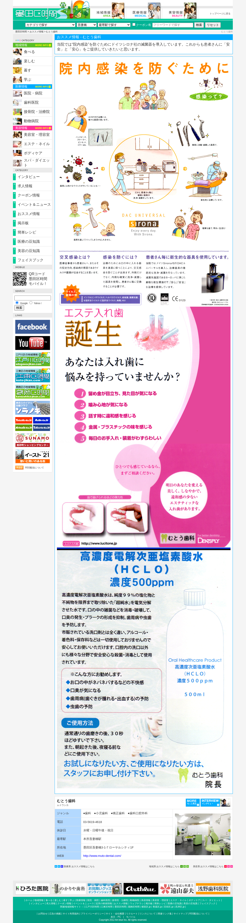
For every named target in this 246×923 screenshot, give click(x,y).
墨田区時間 (21, 31)
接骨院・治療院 (37, 112)
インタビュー (29, 177)
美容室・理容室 (37, 135)
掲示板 (23, 223)
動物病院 (31, 121)
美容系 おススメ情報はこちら (208, 866)
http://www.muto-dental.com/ (102, 856)
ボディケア (33, 153)
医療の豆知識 (29, 241)
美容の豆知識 (29, 251)
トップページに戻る (220, 13)
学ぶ (27, 79)
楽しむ (29, 61)
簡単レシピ (27, 232)
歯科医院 (31, 102)
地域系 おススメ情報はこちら (164, 866)
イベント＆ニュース (34, 204)
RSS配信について (34, 467)
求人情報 (25, 186)
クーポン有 (141, 25)
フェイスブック (31, 260)
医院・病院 (33, 93)
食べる (29, 52)
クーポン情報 (29, 195)
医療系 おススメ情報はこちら (79, 866)
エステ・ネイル (37, 144)
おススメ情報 (37, 31)
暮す (27, 70)
